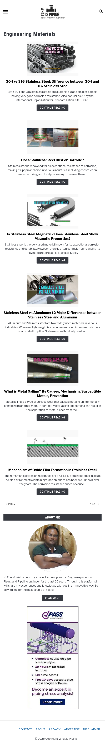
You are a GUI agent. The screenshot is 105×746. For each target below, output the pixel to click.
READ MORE (52, 598)
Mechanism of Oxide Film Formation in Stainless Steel (52, 470)
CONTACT (25, 729)
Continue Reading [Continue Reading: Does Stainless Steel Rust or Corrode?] (52, 181)
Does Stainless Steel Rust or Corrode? (52, 160)
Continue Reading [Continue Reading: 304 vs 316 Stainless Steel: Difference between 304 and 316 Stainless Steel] (52, 107)
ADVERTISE (71, 729)
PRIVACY (55, 729)
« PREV (11, 503)
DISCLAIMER (91, 729)
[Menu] (5, 12)
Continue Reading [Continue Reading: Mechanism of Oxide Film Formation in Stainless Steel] (52, 491)
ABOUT (40, 729)
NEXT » (94, 503)
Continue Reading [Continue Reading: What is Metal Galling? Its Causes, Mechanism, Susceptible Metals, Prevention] (52, 417)
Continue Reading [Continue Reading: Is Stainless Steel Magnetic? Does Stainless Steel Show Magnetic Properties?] (52, 260)
